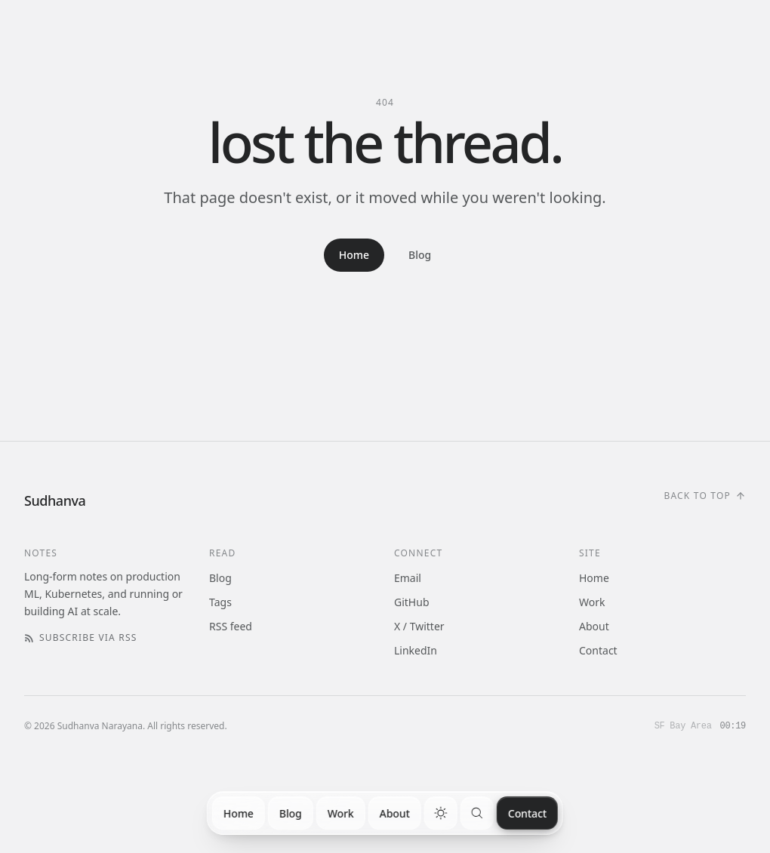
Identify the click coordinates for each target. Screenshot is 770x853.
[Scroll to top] (705, 496)
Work (341, 813)
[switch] (440, 813)
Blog (290, 813)
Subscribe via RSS (80, 638)
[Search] (477, 813)
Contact (527, 813)
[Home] (54, 500)
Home (238, 813)
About (395, 813)
